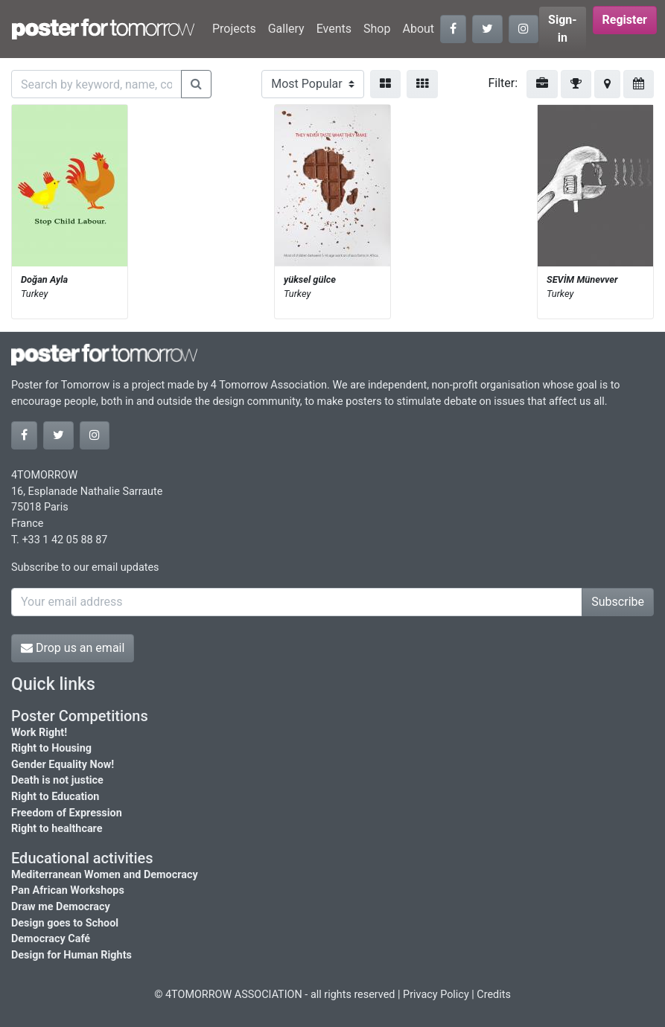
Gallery (286, 29)
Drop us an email (72, 648)
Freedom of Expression (66, 813)
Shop (376, 29)
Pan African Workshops (67, 890)
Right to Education (55, 796)
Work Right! (39, 732)
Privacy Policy (436, 994)
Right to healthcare (57, 828)
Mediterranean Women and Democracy (104, 874)
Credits (494, 994)
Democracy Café (50, 938)
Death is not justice (57, 780)
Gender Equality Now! (62, 764)
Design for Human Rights (71, 955)
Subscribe (617, 602)
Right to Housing (51, 748)
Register (624, 20)
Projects (234, 29)
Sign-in (562, 29)
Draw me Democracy (60, 906)
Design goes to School (64, 923)
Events (333, 29)
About (418, 29)
